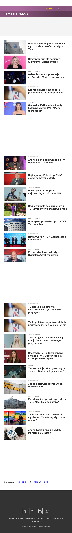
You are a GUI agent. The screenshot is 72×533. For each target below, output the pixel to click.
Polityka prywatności (55, 518)
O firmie (11, 518)
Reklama (41, 518)
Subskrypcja (30, 518)
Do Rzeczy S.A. (31, 526)
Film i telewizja (16, 14)
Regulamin (36, 521)
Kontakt (19, 518)
